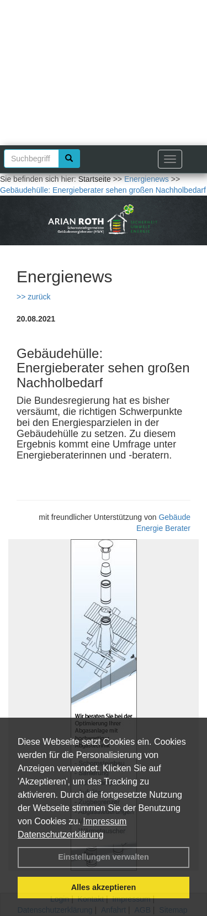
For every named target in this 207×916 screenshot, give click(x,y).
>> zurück (33, 296)
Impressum (104, 821)
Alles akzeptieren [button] (103, 887)
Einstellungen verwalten (103, 856)
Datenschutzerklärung (61, 834)
